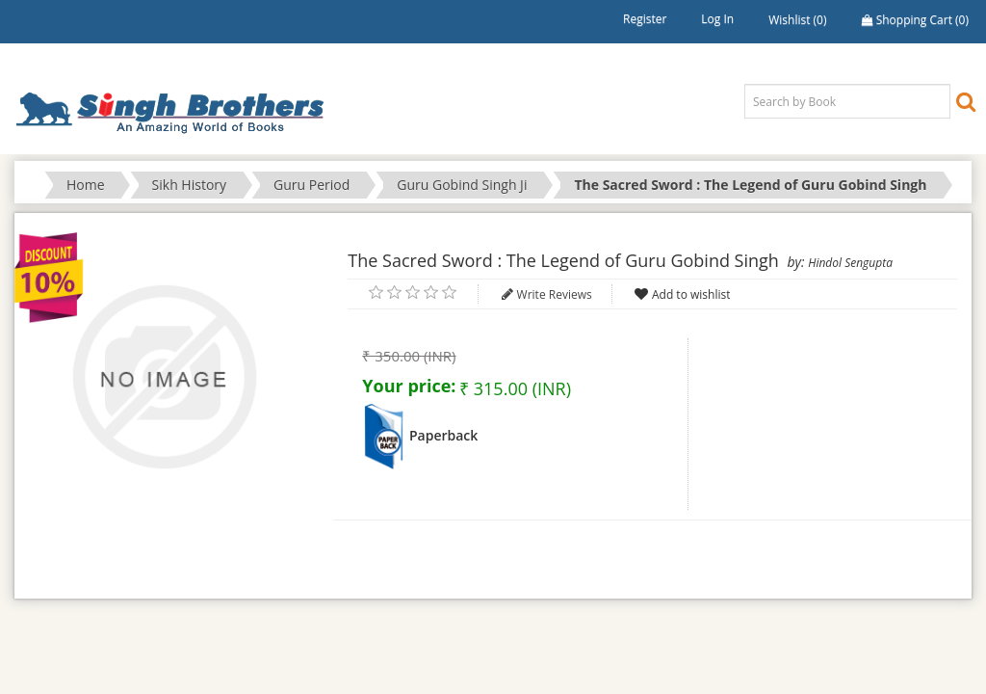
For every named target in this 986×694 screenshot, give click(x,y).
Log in (717, 19)
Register (644, 19)
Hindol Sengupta (850, 262)
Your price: (408, 385)
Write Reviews (554, 294)
